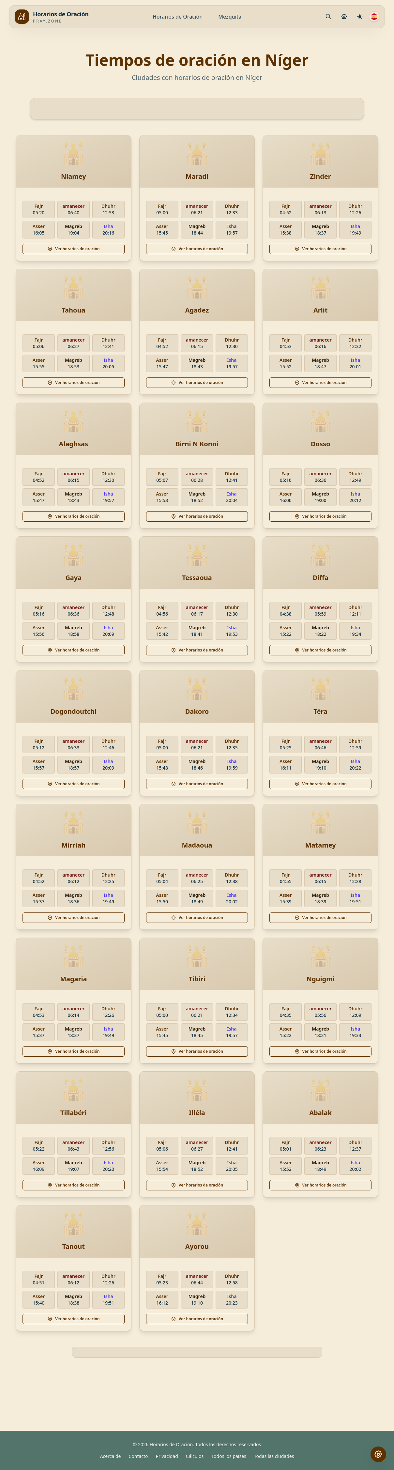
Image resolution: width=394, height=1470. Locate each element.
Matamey (320, 845)
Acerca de (110, 1456)
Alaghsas (73, 443)
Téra (320, 711)
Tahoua (73, 310)
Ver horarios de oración (73, 249)
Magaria (73, 978)
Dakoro (197, 711)
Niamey (73, 176)
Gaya (73, 577)
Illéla (197, 1112)
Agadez (197, 310)
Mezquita (229, 16)
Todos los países (228, 1456)
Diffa (320, 577)
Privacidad (167, 1456)
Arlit (320, 310)
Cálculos (195, 1456)
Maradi (197, 176)
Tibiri (197, 978)
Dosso (320, 443)
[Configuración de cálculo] (359, 16)
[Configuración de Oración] (344, 16)
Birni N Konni (197, 443)
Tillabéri (73, 1112)
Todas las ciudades (274, 1456)
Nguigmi (321, 978)
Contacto (138, 1456)
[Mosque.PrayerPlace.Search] (328, 16)
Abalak (320, 1112)
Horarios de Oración (178, 16)
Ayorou (197, 1246)
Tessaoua (197, 577)
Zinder (320, 176)
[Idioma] (374, 16)
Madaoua (197, 845)
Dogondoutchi (74, 711)
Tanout (73, 1246)
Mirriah (73, 845)
